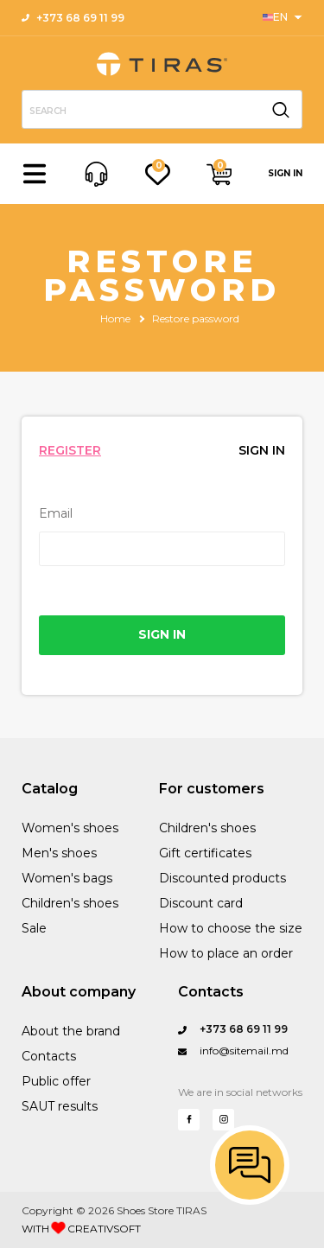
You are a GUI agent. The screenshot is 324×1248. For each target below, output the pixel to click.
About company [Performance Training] (79, 992)
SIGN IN (285, 173)
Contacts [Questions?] (211, 992)
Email (56, 513)
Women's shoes (70, 828)
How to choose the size (230, 928)
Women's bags (67, 878)
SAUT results (60, 1106)
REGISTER (70, 450)
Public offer (56, 1081)
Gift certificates (205, 853)
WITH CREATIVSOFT (81, 1228)
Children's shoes (70, 903)
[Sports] (282, 17)
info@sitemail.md (233, 1050)
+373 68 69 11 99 (73, 17)
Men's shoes (59, 853)
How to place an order (226, 953)
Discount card (201, 903)
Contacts (49, 1056)
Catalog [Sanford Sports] (50, 789)
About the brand (71, 1031)
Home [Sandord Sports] (115, 318)
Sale (34, 928)
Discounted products (222, 878)
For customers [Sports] (211, 789)
